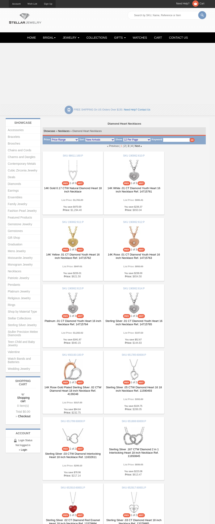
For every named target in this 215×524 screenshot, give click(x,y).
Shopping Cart (17, 492)
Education (117, 479)
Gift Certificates (18, 483)
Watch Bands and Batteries (19, 360)
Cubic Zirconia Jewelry (22, 170)
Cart (201, 3)
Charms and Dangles (21, 157)
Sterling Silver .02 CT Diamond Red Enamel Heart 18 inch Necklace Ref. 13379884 (124, 391)
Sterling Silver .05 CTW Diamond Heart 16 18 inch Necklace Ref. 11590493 (124, 322)
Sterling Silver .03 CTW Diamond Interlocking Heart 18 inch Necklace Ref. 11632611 (178, 324)
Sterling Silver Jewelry (22, 325)
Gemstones (15, 231)
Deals (11, 177)
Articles (115, 475)
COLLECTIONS (96, 37)
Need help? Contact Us (137, 109)
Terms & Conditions (122, 492)
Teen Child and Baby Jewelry (21, 343)
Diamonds (14, 184)
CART (158, 37)
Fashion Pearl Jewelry (22, 210)
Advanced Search (19, 487)
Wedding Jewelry (19, 368)
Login (24, 449)
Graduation (15, 244)
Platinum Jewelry (19, 291)
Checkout (24, 416)
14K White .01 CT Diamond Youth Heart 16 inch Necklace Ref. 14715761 (124, 190)
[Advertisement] (107, 72)
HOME (31, 37)
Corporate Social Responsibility (28, 496)
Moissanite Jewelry (20, 257)
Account (16, 3)
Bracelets (14, 136)
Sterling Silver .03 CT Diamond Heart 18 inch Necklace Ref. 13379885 (178, 389)
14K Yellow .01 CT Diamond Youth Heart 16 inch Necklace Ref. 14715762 (178, 190)
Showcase (49, 131)
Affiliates (65, 492)
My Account (67, 483)
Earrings (13, 190)
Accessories (16, 130)
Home (12, 475)
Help (113, 483)
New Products (68, 479)
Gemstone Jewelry (20, 224)
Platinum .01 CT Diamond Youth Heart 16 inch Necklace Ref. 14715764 (124, 256)
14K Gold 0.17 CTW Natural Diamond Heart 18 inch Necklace (69, 190)
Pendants (14, 284)
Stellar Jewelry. (27, 517)
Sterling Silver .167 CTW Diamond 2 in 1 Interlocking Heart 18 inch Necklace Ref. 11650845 (69, 386)
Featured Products (20, 217)
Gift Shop (14, 237)
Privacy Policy (119, 487)
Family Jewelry (17, 204)
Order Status (67, 487)
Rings (11, 305)
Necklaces (63, 131)
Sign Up (48, 3)
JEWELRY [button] (71, 37)
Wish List (32, 3)
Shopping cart (23, 399)
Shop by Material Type (22, 311)
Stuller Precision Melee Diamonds (23, 333)
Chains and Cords (19, 150)
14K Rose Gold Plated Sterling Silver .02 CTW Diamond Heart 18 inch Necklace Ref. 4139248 (70, 324)
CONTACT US (178, 37)
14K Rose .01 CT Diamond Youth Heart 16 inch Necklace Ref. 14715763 (69, 256)
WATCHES (140, 37)
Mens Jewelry (17, 251)
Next (137, 146)
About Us (14, 479)
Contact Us (117, 496)
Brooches (14, 143)
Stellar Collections (19, 318)
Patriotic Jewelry (18, 278)
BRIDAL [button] (49, 37)
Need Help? (182, 3)
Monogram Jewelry (20, 264)
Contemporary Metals (22, 163)
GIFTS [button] (120, 37)
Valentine (14, 352)
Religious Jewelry (19, 298)
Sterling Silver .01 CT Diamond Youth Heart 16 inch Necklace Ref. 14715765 (178, 256)
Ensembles (15, 197)
